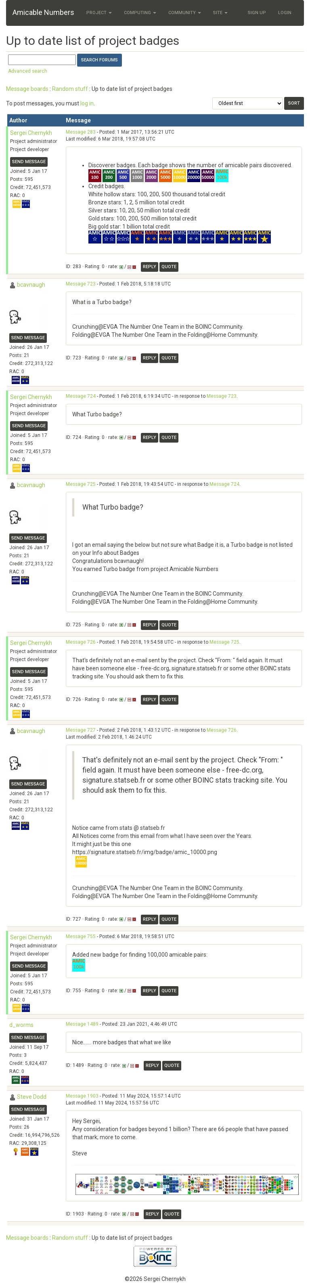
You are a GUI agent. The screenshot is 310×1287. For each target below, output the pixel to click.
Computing (140, 12)
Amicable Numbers (43, 12)
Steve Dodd (31, 1097)
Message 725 (81, 484)
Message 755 (81, 936)
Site (220, 12)
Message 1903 (82, 1096)
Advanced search (27, 71)
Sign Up (257, 12)
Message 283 (81, 132)
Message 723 (81, 284)
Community (184, 12)
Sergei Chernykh (31, 133)
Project (99, 12)
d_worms (21, 1025)
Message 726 (81, 642)
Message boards (27, 89)
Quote (168, 266)
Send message (29, 161)
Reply (149, 266)
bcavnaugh (31, 284)
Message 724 (81, 396)
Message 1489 (82, 1024)
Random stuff (70, 89)
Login (284, 12)
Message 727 (81, 730)
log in (87, 103)
